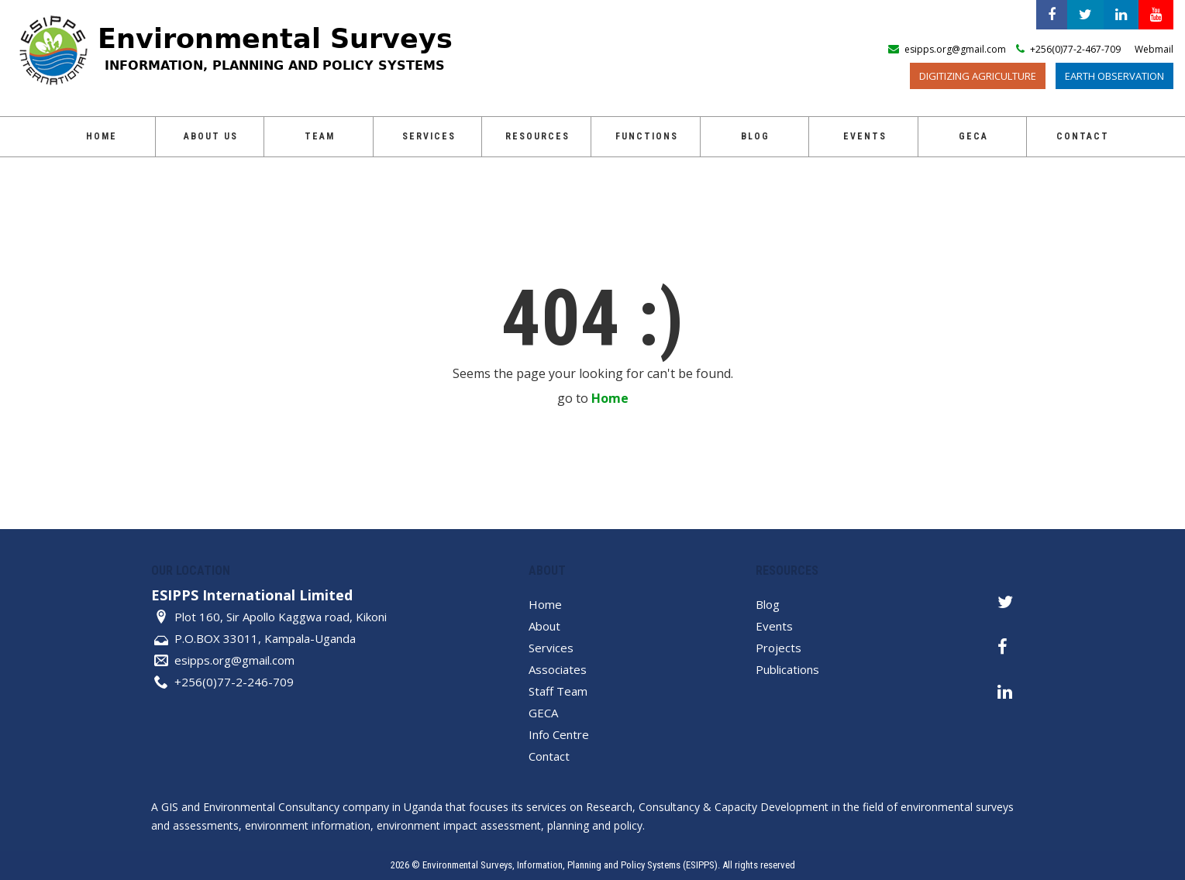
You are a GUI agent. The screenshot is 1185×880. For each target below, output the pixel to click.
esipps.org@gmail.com (234, 660)
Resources (537, 136)
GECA (973, 136)
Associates (558, 669)
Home (101, 136)
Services (429, 136)
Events (865, 136)
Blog (755, 136)
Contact (1082, 136)
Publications (787, 669)
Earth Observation (1114, 76)
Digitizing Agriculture (977, 76)
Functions (646, 136)
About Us (211, 136)
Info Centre (559, 734)
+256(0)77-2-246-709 (234, 681)
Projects (778, 647)
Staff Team (558, 691)
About (544, 626)
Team (320, 136)
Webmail (1154, 49)
